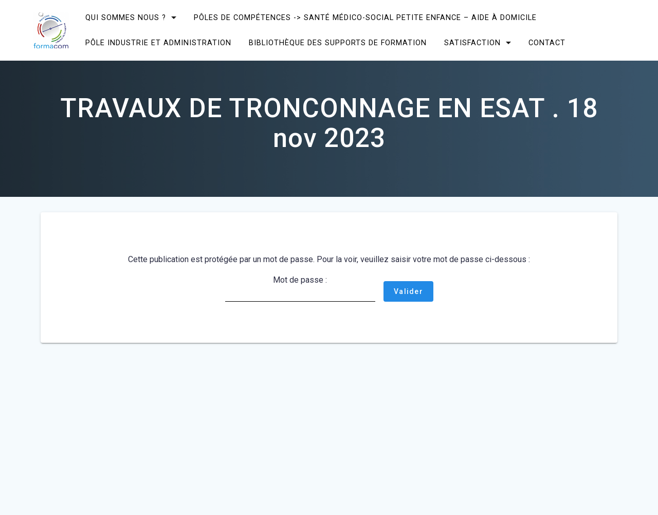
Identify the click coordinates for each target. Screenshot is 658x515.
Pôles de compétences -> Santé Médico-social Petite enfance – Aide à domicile (365, 17)
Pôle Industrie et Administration (158, 43)
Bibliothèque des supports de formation (338, 43)
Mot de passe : (300, 288)
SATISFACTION (472, 43)
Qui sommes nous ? (125, 17)
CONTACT (546, 43)
